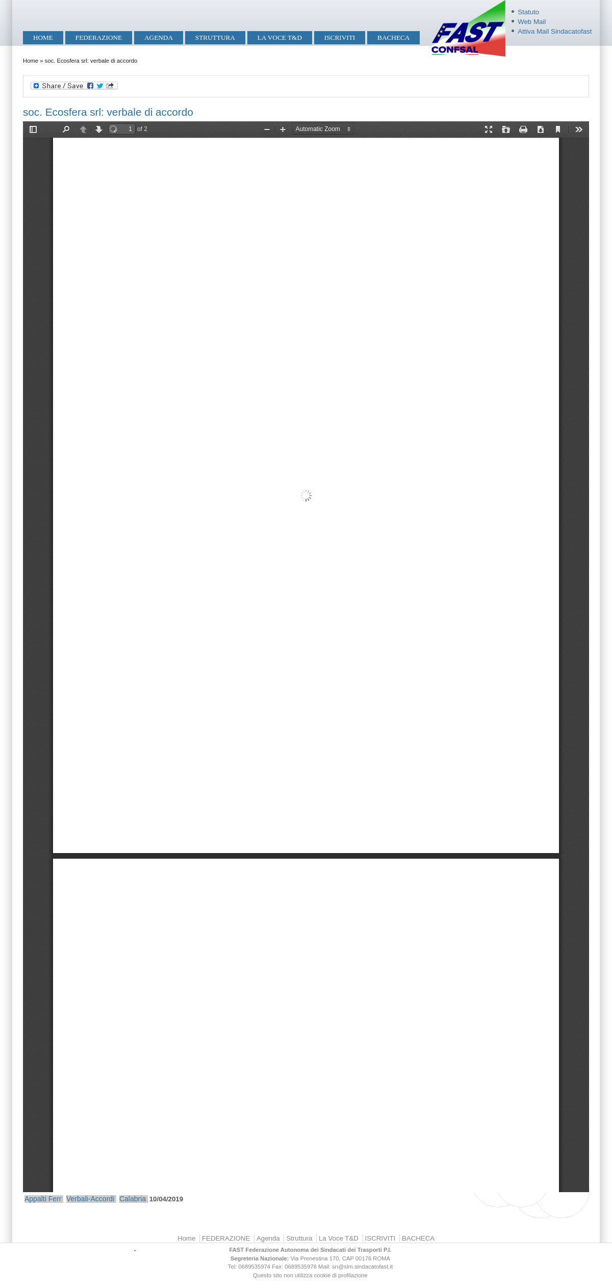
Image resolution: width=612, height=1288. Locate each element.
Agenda (158, 37)
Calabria (132, 1199)
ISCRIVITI (339, 37)
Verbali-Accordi (90, 1199)
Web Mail (532, 21)
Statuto (528, 12)
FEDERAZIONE (98, 37)
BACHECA (393, 37)
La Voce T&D (280, 37)
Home (43, 37)
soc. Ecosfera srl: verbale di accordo (108, 112)
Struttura (215, 37)
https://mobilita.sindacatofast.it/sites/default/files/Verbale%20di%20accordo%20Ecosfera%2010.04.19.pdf (306, 656)
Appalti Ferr (42, 1199)
